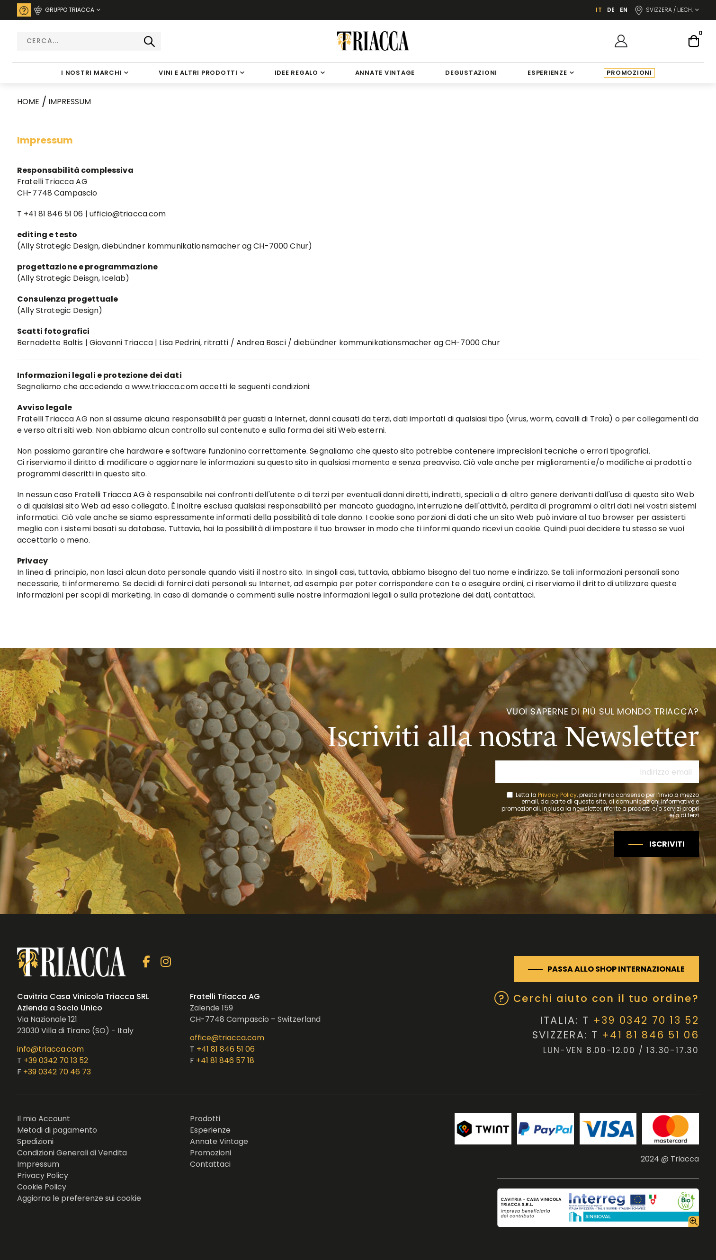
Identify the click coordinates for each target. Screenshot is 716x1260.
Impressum (38, 1164)
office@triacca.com (227, 1037)
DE (611, 10)
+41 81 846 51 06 (226, 1049)
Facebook (146, 962)
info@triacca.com (50, 1049)
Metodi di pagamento (57, 1130)
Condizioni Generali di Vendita (72, 1152)
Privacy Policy (557, 795)
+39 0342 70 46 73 (57, 1071)
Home (28, 101)
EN (623, 10)
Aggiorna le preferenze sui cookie (79, 1198)
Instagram (165, 962)
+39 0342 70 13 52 (56, 1060)
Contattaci (210, 1164)
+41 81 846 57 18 (225, 1060)
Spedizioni (35, 1141)
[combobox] (89, 41)
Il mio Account (43, 1118)
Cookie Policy (41, 1186)
